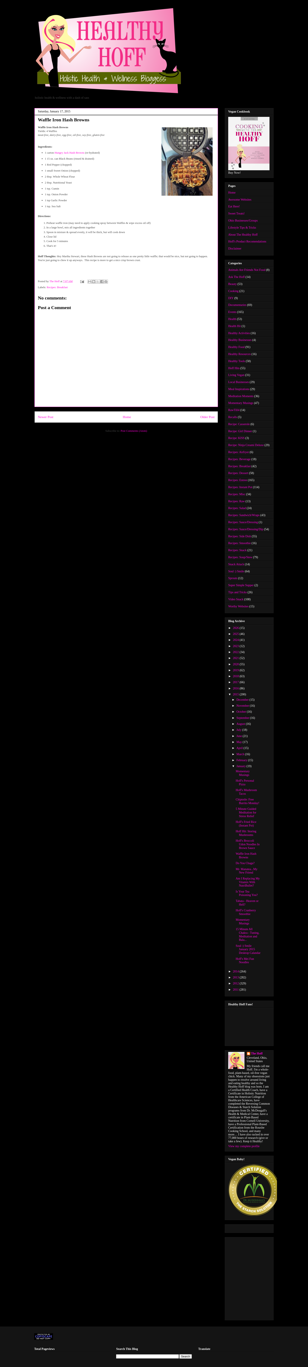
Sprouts (232, 578)
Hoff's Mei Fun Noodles (245, 960)
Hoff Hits (234, 368)
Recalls (232, 417)
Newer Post (45, 417)
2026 (236, 628)
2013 (236, 977)
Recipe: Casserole (239, 424)
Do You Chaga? (245, 863)
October (241, 711)
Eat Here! (234, 206)
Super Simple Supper (241, 585)
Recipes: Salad (237, 508)
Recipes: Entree (237, 480)
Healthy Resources (239, 354)
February (242, 760)
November (243, 705)
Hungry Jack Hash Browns (69, 152)
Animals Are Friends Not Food (246, 270)
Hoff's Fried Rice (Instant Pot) (246, 823)
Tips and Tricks (237, 592)
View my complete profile (244, 1146)
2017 (236, 682)
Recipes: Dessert (238, 473)
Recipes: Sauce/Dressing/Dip (245, 529)
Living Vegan (236, 375)
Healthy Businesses (240, 340)
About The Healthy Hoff (243, 234)
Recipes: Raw (236, 501)
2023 (236, 646)
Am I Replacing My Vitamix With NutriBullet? (248, 882)
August (241, 723)
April (239, 748)
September (243, 717)
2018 (236, 676)
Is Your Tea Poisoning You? (247, 893)
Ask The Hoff (236, 277)
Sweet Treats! (236, 213)
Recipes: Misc (236, 494)
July (239, 729)
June (239, 736)
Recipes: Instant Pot (240, 487)
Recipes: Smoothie (239, 543)
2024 (236, 640)
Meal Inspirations (238, 389)
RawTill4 (233, 410)
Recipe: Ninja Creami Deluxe (246, 445)
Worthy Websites (238, 606)
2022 (236, 652)
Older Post (207, 417)
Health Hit (234, 326)
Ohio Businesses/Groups (243, 220)
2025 (236, 634)
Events (232, 312)
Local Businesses (238, 382)
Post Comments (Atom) (134, 430)
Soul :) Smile (236, 571)
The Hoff (257, 1053)
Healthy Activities (239, 333)
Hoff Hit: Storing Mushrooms (246, 833)
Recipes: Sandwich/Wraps (244, 515)
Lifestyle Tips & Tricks (242, 227)
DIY (231, 298)
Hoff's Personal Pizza (245, 782)
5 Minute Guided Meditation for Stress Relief (246, 812)
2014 (236, 971)
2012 (236, 983)
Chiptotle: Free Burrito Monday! (247, 801)
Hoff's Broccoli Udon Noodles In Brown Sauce (247, 844)
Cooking (233, 291)
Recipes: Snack (237, 550)
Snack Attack (236, 564)
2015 (236, 694)
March (240, 754)
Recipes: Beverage (239, 459)
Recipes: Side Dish (239, 536)
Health (232, 319)
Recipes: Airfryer (238, 452)
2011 (236, 989)
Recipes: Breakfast (57, 287)
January (241, 766)
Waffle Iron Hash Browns (246, 855)
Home (127, 417)
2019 (236, 670)
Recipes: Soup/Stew (240, 557)
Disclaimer (234, 248)
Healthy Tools (236, 361)
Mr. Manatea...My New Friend (246, 871)
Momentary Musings (240, 403)
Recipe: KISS (236, 438)
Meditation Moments (240, 396)
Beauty (232, 284)
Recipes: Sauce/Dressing (243, 522)
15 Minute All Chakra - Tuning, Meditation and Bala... (247, 934)
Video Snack (235, 599)
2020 (236, 664)
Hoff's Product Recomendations (247, 241)
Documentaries (237, 305)
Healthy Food (236, 347)
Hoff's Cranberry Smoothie (246, 912)
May (239, 742)
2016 (236, 688)
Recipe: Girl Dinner (240, 431)
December (242, 699)
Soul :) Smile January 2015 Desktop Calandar (248, 949)
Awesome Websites (239, 199)
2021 (236, 658)
